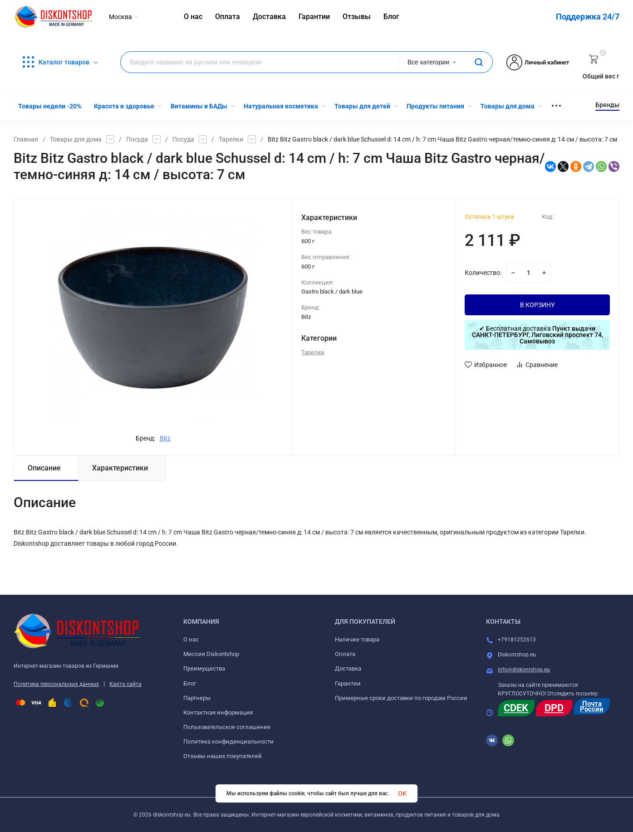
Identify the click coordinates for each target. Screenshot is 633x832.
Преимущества (204, 668)
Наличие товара (357, 639)
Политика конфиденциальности (228, 741)
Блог (189, 683)
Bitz (165, 438)
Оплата (345, 654)
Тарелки (231, 139)
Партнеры (197, 698)
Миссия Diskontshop (211, 654)
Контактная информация (218, 712)
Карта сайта (125, 684)
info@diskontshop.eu (524, 669)
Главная (26, 139)
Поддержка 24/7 (587, 16)
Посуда (137, 139)
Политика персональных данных (56, 684)
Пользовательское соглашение (226, 727)
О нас (191, 639)
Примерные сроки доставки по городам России (401, 698)
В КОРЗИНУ (537, 304)
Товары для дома (76, 139)
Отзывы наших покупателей (222, 756)
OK (402, 793)
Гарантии (348, 683)
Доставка (348, 668)
